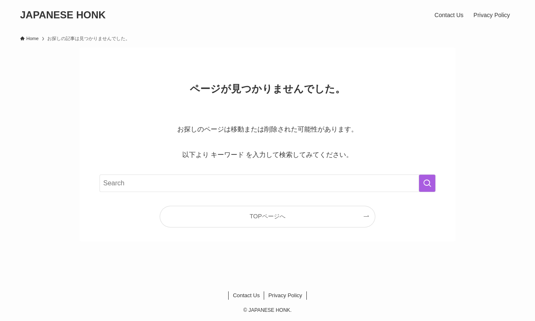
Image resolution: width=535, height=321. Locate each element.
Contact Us (246, 295)
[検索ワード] (267, 183)
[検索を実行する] (427, 183)
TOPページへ (267, 216)
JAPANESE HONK (63, 15)
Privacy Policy (285, 295)
